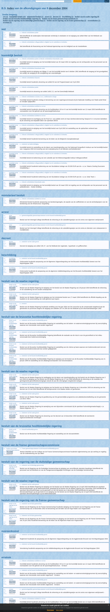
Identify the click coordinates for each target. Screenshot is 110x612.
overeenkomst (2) (94, 20)
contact (101, 1)
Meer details (59, 610)
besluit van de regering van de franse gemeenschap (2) (66, 20)
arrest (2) (48, 17)
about (88, 1)
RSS (83, 1)
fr (108, 1)
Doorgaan (50, 610)
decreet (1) (57, 17)
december (55, 8)
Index (10, 8)
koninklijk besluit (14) (17, 17)
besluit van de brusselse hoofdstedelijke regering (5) (22, 18)
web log (94, 1)
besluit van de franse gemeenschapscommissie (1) (60, 18)
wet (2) (5, 17)
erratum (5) (7, 22)
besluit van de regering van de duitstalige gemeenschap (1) (24, 20)
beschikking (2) (67, 17)
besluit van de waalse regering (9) (87, 17)
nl (106, 1)
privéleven (77, 1)
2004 (64, 8)
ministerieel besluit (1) (35, 17)
